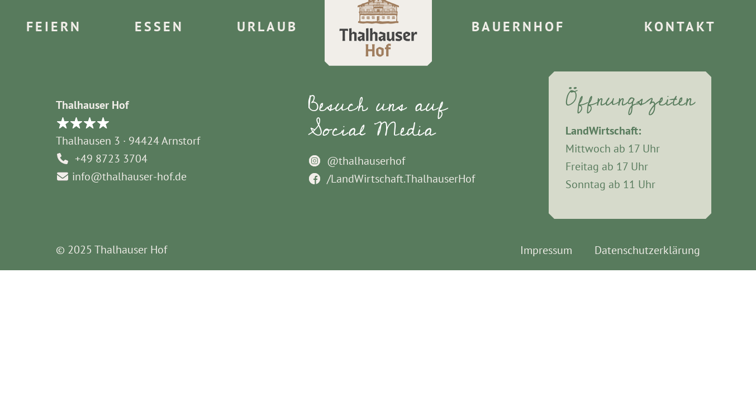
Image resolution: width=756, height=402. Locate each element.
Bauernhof (518, 26)
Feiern (54, 26)
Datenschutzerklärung (647, 250)
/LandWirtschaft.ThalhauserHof (391, 178)
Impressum (546, 250)
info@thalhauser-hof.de (121, 176)
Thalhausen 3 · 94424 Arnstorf (128, 140)
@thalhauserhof (356, 161)
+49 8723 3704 (102, 158)
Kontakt (680, 26)
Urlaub (267, 26)
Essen (159, 26)
